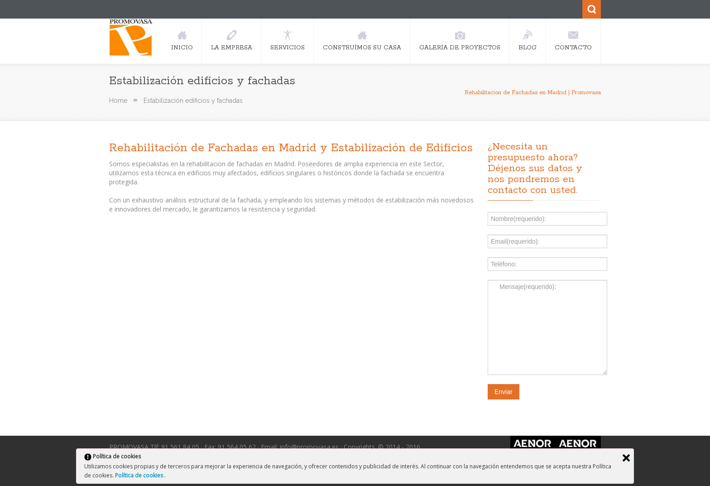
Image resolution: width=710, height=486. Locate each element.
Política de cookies (139, 475)
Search (591, 9)
